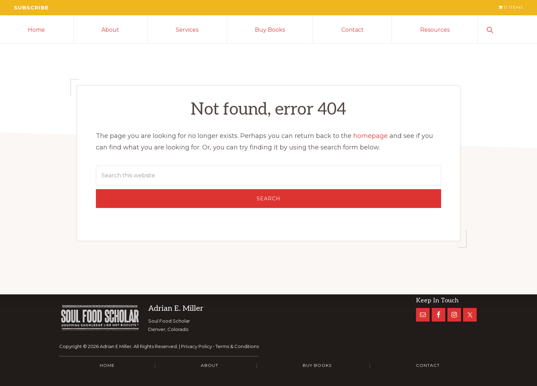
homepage (370, 136)
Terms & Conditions (237, 346)
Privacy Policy (196, 346)
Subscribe (31, 7)
